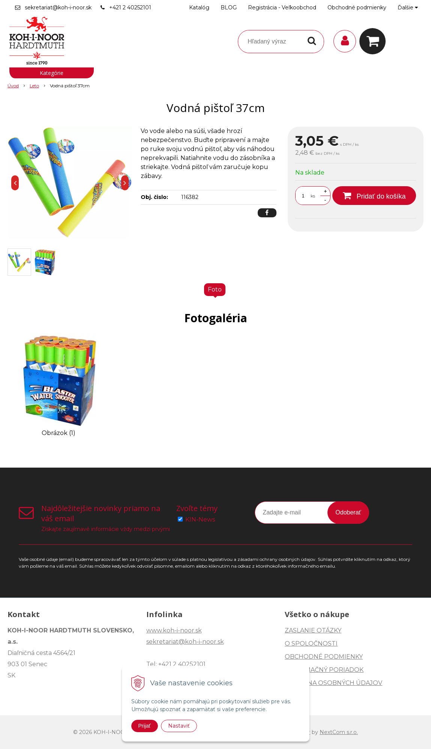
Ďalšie (408, 7)
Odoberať (348, 512)
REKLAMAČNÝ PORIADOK (324, 669)
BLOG (229, 7)
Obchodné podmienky (356, 7)
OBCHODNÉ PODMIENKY (324, 656)
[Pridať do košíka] (374, 195)
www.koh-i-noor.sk (174, 630)
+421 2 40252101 (130, 7)
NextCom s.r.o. (339, 732)
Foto (215, 289)
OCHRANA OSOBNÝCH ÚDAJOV (333, 682)
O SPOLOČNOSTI (311, 643)
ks (313, 196)
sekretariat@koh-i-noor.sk (58, 7)
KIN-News (200, 519)
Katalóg (199, 7)
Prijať (144, 726)
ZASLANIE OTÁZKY (313, 630)
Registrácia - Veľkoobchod (282, 7)
